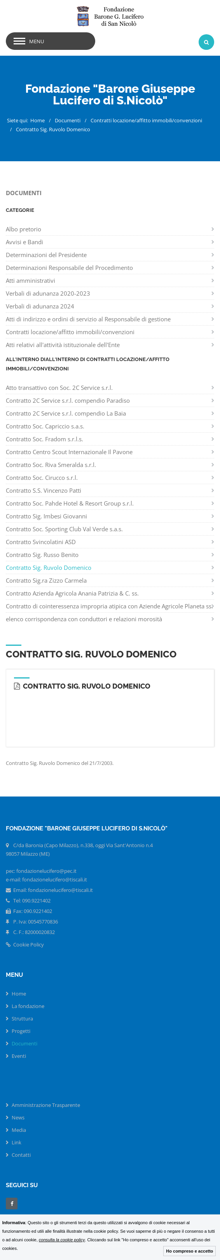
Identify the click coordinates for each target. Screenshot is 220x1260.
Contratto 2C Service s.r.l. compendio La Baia (66, 413)
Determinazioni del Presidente (46, 255)
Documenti (67, 120)
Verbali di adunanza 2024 (40, 306)
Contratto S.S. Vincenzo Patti (43, 490)
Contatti (21, 1154)
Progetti (21, 1030)
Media (19, 1129)
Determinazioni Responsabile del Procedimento (69, 267)
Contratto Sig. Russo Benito (42, 555)
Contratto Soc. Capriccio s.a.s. (45, 426)
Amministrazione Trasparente (46, 1104)
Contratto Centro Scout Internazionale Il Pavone (69, 452)
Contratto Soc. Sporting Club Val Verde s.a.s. (64, 529)
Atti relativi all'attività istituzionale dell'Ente (63, 345)
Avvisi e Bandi (24, 242)
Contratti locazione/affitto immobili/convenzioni (146, 120)
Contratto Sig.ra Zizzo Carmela (46, 580)
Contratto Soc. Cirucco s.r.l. (42, 477)
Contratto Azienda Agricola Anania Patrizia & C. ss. (72, 593)
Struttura (22, 1018)
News (18, 1117)
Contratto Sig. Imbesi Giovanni (46, 516)
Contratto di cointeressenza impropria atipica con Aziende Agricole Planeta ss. (109, 606)
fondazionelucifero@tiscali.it (60, 889)
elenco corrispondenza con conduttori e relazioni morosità (84, 619)
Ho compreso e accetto (189, 1251)
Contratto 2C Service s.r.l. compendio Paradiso (68, 400)
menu (36, 41)
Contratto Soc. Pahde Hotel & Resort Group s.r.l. (70, 503)
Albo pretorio (23, 229)
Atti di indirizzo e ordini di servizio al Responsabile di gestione (88, 319)
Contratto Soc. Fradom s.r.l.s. (44, 439)
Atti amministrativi (30, 280)
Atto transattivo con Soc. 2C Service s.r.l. (59, 387)
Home (37, 120)
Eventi (19, 1055)
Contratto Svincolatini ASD (41, 542)
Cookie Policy (25, 944)
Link (16, 1142)
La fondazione (28, 1006)
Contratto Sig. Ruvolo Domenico (53, 129)
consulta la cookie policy (62, 1239)
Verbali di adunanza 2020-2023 (48, 293)
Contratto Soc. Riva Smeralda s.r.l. (51, 465)
